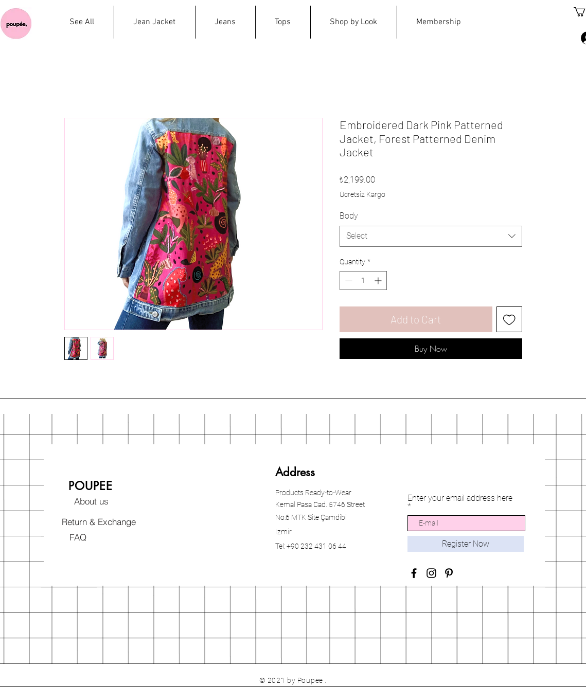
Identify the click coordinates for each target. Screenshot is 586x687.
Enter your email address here (459, 498)
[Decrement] (347, 281)
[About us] (91, 501)
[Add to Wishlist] (509, 319)
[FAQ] (78, 537)
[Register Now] (465, 544)
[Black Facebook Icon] (413, 573)
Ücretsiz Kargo (362, 194)
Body (349, 216)
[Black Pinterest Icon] (448, 573)
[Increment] (378, 281)
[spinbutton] (363, 281)
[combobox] (431, 236)
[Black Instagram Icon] (431, 573)
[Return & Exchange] (99, 521)
